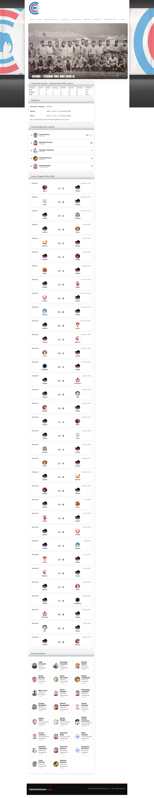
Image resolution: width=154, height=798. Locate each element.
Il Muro (121, 19)
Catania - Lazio (56, 111)
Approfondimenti (51, 19)
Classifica (65, 19)
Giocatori (97, 19)
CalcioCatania (40, 789)
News (39, 19)
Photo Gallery (110, 19)
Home (32, 19)
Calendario (76, 19)
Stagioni (87, 19)
